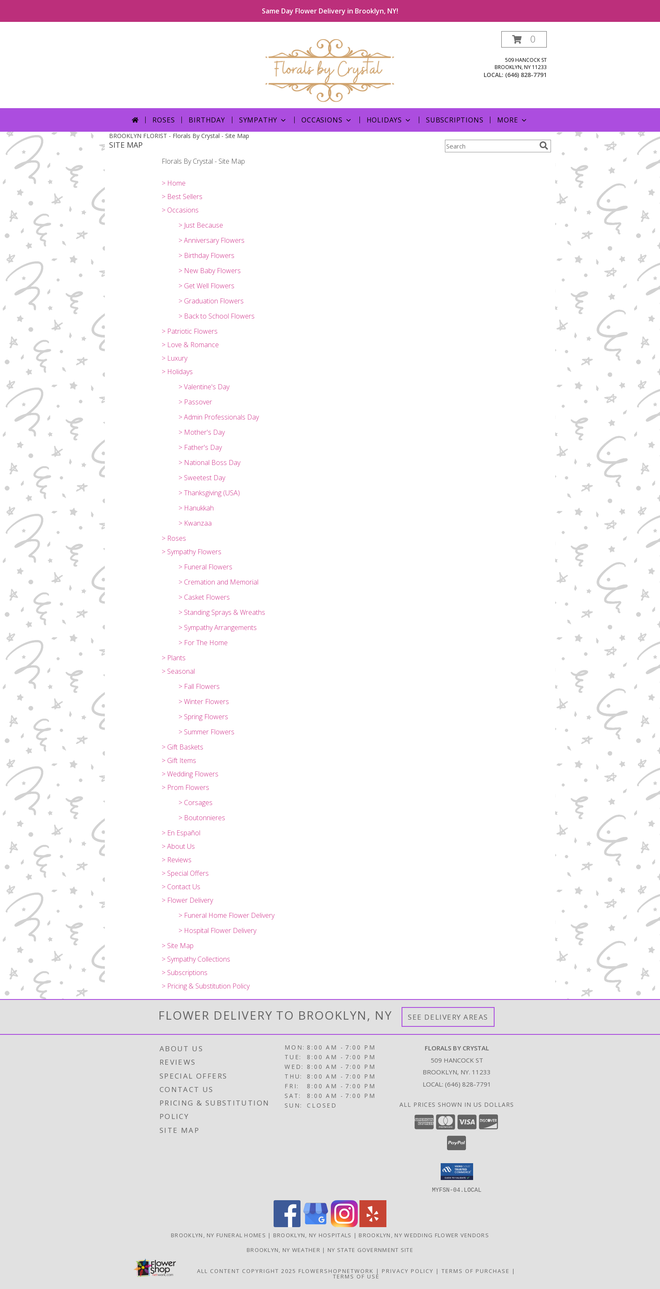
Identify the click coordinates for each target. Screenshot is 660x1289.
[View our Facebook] (287, 1224)
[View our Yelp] (372, 1224)
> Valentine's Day (203, 386)
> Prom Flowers (185, 787)
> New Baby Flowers (209, 270)
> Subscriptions (185, 972)
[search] (544, 145)
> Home (174, 183)
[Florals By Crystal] (330, 70)
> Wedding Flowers (190, 774)
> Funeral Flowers (205, 566)
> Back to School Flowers (216, 316)
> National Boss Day (209, 462)
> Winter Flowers (203, 701)
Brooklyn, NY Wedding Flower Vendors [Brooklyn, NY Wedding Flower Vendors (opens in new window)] (424, 1235)
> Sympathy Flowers (191, 551)
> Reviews (177, 859)
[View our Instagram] (344, 1224)
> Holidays (177, 371)
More (512, 120)
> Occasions (180, 210)
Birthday (207, 120)
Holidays (389, 120)
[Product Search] (490, 146)
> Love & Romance (190, 344)
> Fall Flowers (199, 686)
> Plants (174, 657)
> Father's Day (200, 447)
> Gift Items (179, 760)
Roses (163, 120)
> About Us (178, 846)
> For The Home (203, 642)
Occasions (326, 120)
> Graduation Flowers (211, 301)
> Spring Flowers (203, 716)
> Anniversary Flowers (211, 240)
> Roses (174, 538)
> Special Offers (185, 873)
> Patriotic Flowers (190, 331)
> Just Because (200, 225)
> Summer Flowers (206, 731)
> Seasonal (178, 671)
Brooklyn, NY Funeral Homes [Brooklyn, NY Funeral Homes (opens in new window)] (218, 1235)
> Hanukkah (196, 508)
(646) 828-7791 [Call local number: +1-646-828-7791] (526, 75)
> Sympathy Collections (196, 959)
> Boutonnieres (201, 817)
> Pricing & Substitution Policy (206, 986)
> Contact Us (181, 886)
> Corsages (195, 802)
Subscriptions (454, 120)
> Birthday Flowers (206, 255)
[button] (524, 39)
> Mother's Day (201, 432)
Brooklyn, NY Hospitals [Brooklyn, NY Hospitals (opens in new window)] (312, 1235)
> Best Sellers (182, 196)
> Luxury (174, 358)
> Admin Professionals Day (218, 417)
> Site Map (178, 945)
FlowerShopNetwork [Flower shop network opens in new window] (336, 1270)
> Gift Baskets (182, 747)
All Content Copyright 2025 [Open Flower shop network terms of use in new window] (246, 1270)
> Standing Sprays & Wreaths (221, 612)
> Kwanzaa (195, 523)
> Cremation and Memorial (218, 582)
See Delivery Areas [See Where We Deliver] (448, 1017)
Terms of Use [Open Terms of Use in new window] (356, 1276)
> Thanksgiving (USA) (209, 492)
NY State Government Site (370, 1249)
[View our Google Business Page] (315, 1224)
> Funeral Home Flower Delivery (226, 915)
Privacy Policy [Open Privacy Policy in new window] (408, 1270)
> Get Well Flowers (206, 285)
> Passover (195, 402)
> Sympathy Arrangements (217, 627)
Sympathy (263, 120)
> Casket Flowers (204, 597)
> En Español (181, 832)
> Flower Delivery (187, 900)
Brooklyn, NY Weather (283, 1249)
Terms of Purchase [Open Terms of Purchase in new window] (476, 1270)
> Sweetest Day (201, 477)
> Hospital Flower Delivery (217, 930)
